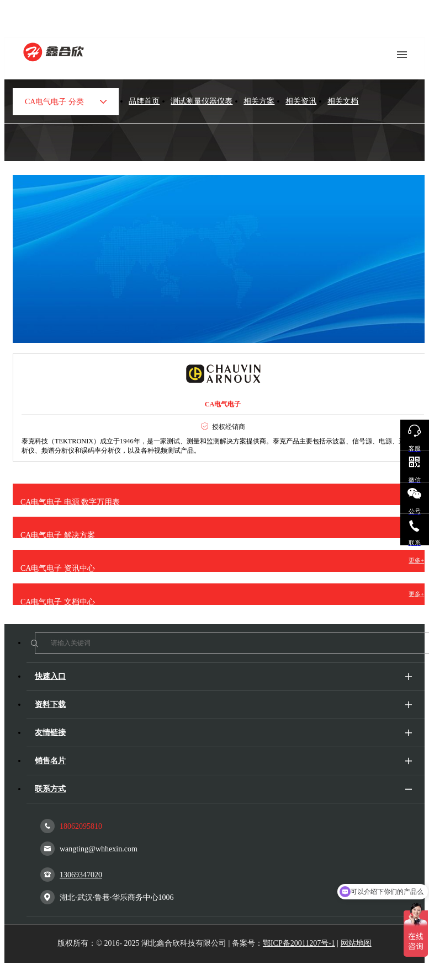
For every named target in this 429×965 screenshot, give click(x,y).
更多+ (416, 560)
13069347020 (71, 874)
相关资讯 (300, 101)
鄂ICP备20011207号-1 (299, 943)
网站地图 (356, 943)
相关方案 (258, 101)
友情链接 (50, 732)
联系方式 (50, 789)
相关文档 (342, 101)
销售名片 (50, 761)
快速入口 (50, 676)
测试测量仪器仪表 (201, 101)
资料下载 (50, 704)
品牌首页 (144, 101)
